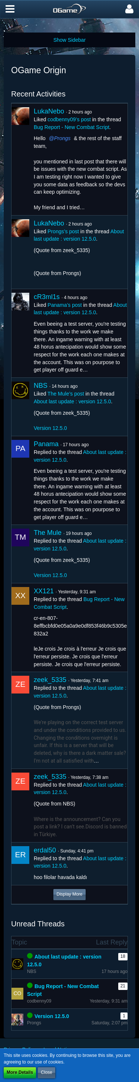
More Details (20, 1072)
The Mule (48, 532)
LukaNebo (49, 111)
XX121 (44, 591)
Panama (46, 444)
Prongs (62, 138)
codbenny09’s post (69, 119)
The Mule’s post (65, 394)
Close (46, 1072)
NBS (40, 385)
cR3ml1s (47, 297)
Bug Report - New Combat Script (71, 127)
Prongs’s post (63, 231)
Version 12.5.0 (50, 428)
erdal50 (45, 850)
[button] (10, 9)
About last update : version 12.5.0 (72, 401)
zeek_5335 (50, 680)
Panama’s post (64, 305)
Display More (69, 894)
